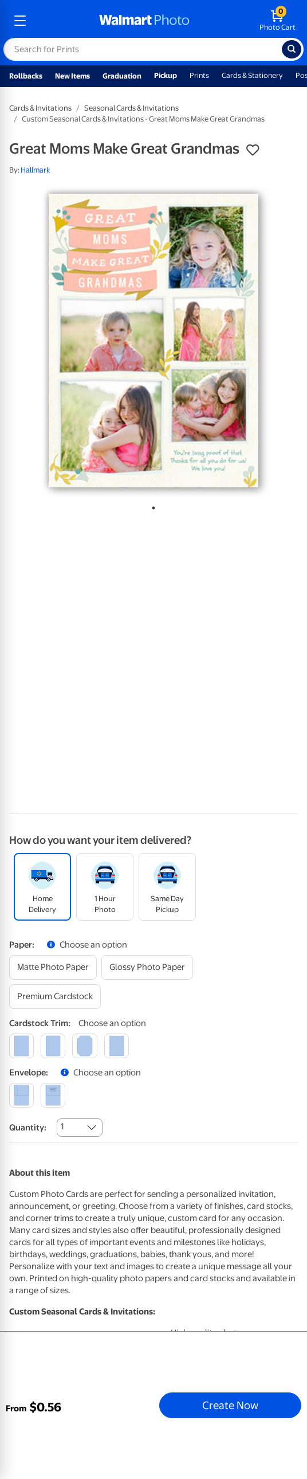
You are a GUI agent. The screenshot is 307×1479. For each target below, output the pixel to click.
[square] (21, 1046)
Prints (199, 75)
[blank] (21, 1095)
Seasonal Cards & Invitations (131, 108)
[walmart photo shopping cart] (277, 21)
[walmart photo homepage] (144, 21)
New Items (72, 76)
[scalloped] (116, 1046)
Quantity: (27, 1127)
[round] (53, 1046)
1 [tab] (151, 505)
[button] (252, 150)
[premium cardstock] (55, 996)
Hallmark (35, 170)
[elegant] (84, 1046)
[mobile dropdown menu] (20, 21)
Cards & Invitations (40, 108)
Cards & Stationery (252, 75)
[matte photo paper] (53, 967)
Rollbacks (25, 76)
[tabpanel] (153, 340)
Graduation (122, 76)
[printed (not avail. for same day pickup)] (53, 1095)
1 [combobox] (62, 1126)
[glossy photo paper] (147, 967)
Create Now (230, 1405)
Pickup (165, 75)
